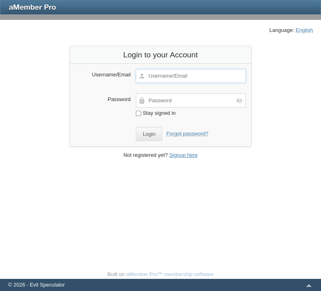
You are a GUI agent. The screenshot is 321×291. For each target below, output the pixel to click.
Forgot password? (187, 134)
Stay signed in (155, 113)
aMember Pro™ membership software (169, 274)
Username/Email (111, 75)
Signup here (183, 155)
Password (119, 99)
